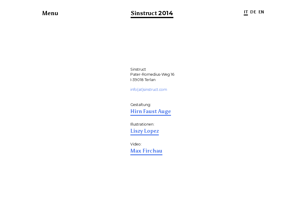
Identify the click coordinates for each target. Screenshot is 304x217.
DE (253, 12)
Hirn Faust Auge (150, 111)
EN (261, 12)
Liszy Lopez (144, 131)
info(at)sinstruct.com (148, 89)
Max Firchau (146, 151)
